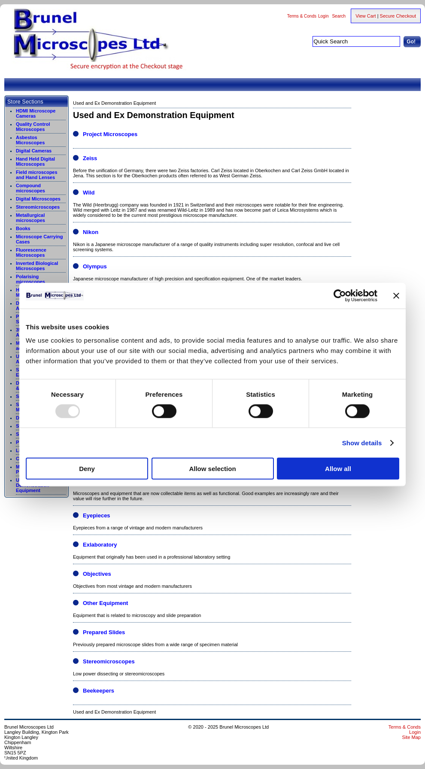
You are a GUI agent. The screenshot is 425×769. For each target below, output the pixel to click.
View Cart (365, 15)
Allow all (338, 468)
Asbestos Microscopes (30, 140)
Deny (87, 468)
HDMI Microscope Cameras (35, 113)
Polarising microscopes (30, 279)
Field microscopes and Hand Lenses (37, 175)
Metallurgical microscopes (30, 218)
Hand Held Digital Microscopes (35, 161)
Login (323, 16)
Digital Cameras (34, 150)
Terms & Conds (301, 16)
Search (339, 16)
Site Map (411, 737)
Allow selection (212, 468)
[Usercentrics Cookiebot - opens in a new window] (339, 295)
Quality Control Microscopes (33, 127)
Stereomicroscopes (38, 207)
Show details (362, 442)
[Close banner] (396, 295)
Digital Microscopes (38, 198)
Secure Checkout (398, 15)
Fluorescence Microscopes (31, 252)
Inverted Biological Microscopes (37, 266)
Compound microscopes (30, 188)
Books (23, 228)
